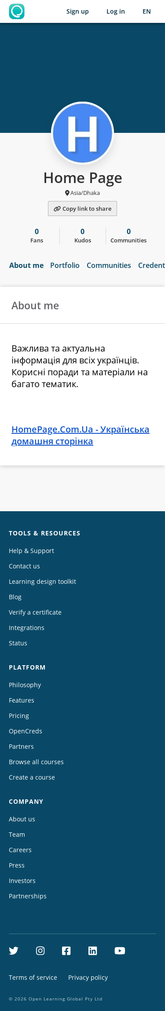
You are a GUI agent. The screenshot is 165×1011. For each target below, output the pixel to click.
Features (21, 700)
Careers (20, 850)
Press (17, 865)
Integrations (26, 627)
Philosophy (25, 685)
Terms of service (33, 977)
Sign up (77, 11)
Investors (22, 880)
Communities (109, 265)
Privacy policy (88, 977)
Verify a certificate (35, 612)
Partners (21, 746)
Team (17, 834)
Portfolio (65, 265)
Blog (15, 597)
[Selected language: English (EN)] (147, 11)
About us (22, 819)
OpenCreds (25, 731)
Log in (115, 11)
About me (26, 265)
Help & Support (31, 550)
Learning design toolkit (42, 581)
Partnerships (28, 896)
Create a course (32, 777)
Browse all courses (36, 762)
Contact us (24, 566)
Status (18, 643)
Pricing (19, 715)
